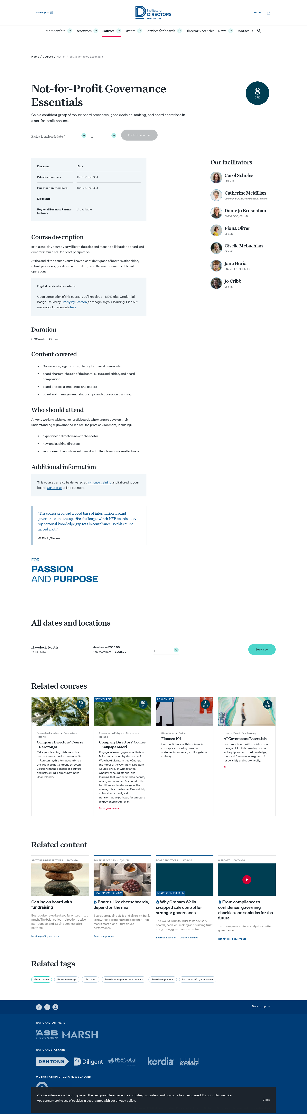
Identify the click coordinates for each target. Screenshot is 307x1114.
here (73, 307)
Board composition (162, 979)
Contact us (54, 488)
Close (266, 1099)
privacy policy (125, 1100)
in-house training (100, 482)
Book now (262, 649)
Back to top (261, 1006)
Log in (257, 12)
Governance (41, 979)
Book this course (139, 135)
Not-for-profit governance (197, 979)
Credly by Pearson (74, 302)
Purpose (90, 979)
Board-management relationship (124, 979)
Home (35, 56)
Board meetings (66, 979)
